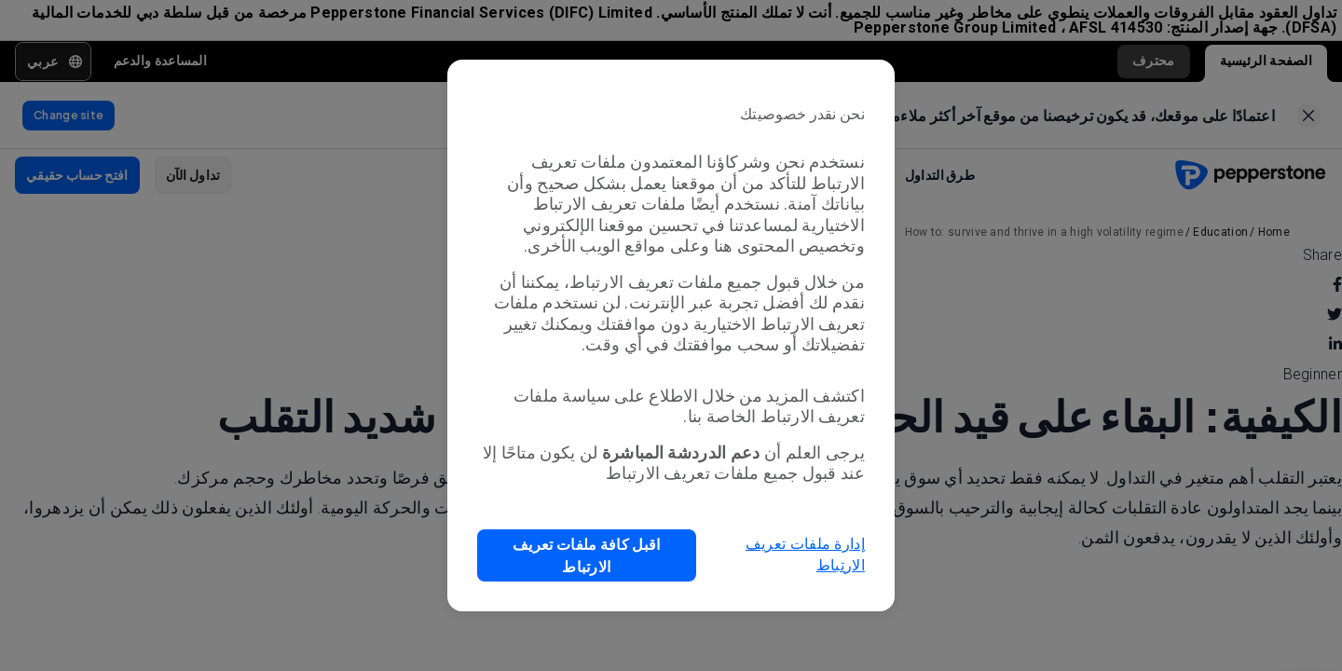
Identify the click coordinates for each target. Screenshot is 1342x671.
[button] (586, 555)
